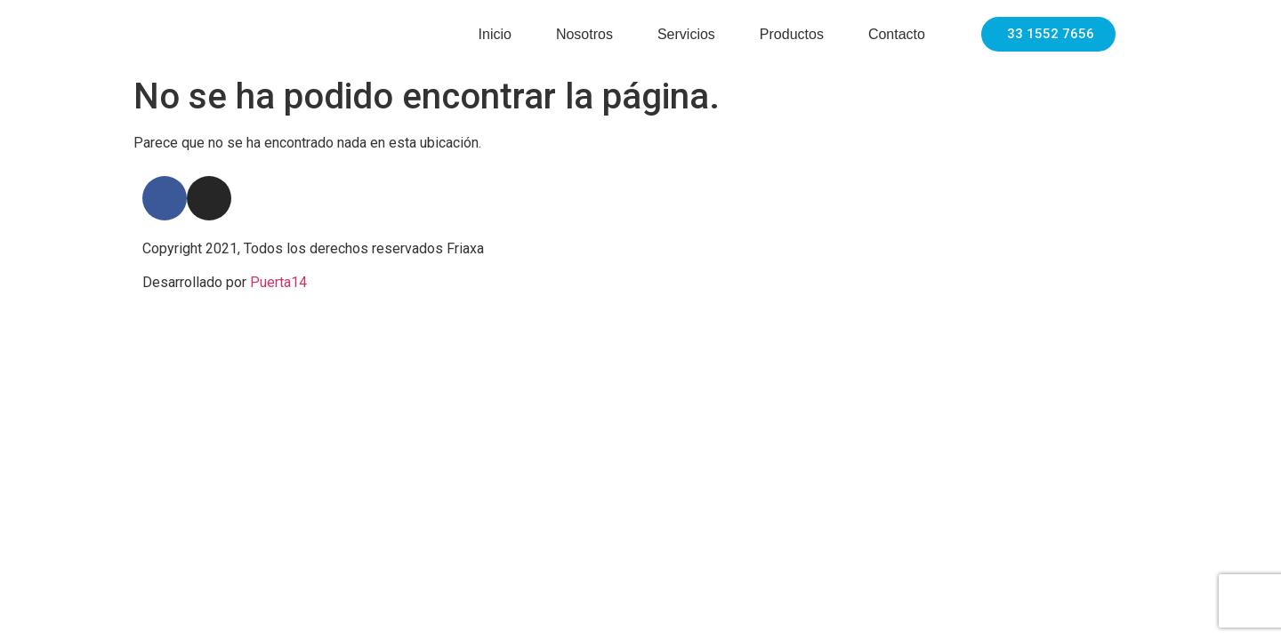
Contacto (896, 34)
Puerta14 (278, 282)
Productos (792, 34)
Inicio (495, 34)
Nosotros (584, 34)
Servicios (686, 34)
